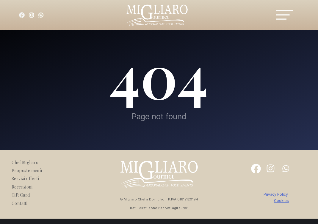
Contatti (19, 203)
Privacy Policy (276, 194)
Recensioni (22, 187)
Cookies (281, 200)
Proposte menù (27, 170)
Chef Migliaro (25, 162)
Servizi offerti (25, 178)
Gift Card (21, 195)
